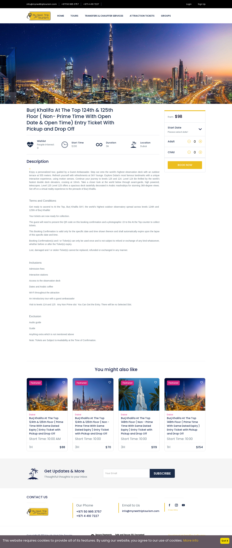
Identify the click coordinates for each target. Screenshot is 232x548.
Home (60, 15)
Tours (74, 15)
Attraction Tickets (142, 15)
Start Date (174, 127)
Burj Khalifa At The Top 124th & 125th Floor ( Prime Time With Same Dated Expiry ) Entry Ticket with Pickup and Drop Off (46, 425)
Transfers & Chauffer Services (104, 15)
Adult (171, 141)
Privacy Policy (173, 510)
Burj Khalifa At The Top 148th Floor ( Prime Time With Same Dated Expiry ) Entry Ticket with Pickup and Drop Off (183, 425)
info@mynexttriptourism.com (42, 4)
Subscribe (162, 473)
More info (190, 540)
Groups (166, 15)
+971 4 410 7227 (91, 4)
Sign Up (201, 4)
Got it (225, 540)
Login (189, 4)
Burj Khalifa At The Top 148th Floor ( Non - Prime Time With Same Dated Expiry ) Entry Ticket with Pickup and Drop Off (137, 425)
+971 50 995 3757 (70, 4)
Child (171, 152)
